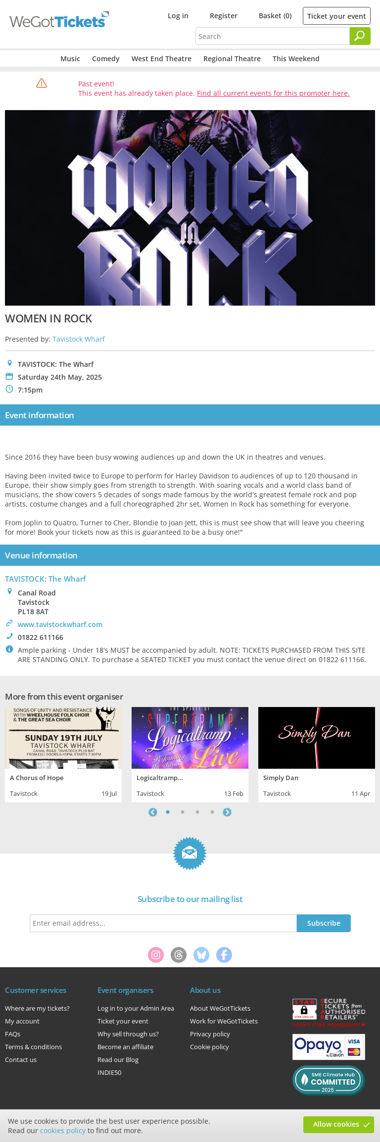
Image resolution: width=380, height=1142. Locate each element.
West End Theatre (161, 58)
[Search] (360, 36)
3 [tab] (197, 812)
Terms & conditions (33, 1046)
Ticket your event (336, 16)
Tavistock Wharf (78, 339)
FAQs (12, 1033)
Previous (153, 812)
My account (22, 1021)
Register (224, 15)
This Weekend (296, 58)
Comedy (106, 58)
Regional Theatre (232, 58)
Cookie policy (209, 1046)
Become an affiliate (125, 1046)
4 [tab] (212, 812)
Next (227, 812)
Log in (178, 15)
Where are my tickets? (37, 1008)
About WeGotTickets (220, 1008)
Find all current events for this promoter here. (273, 93)
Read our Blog (118, 1059)
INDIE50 (109, 1072)
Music (70, 58)
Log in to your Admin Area (135, 1008)
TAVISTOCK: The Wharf (45, 579)
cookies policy (63, 1130)
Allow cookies (336, 1124)
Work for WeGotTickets (224, 1021)
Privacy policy (210, 1033)
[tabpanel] (63, 753)
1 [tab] (168, 812)
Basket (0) (275, 15)
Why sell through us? (128, 1033)
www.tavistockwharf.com (60, 624)
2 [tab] (183, 812)
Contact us (21, 1059)
